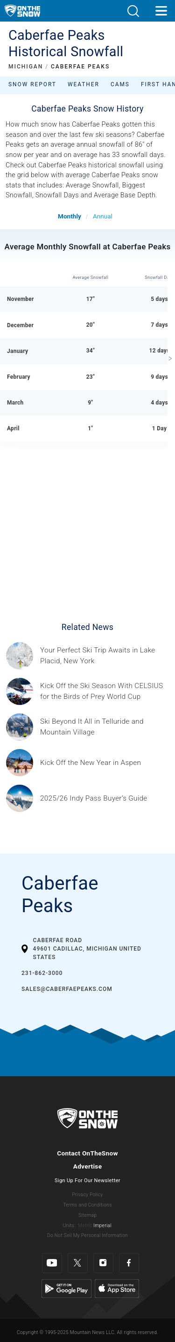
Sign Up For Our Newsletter (87, 1180)
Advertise (87, 1166)
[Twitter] (78, 1263)
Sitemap (87, 1215)
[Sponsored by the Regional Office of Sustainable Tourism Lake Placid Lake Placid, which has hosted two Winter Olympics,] (104, 656)
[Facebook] (129, 1263)
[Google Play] (66, 1288)
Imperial (102, 1225)
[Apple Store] (117, 1288)
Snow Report (32, 84)
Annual (102, 216)
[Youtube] (52, 1263)
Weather (83, 84)
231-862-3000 (42, 973)
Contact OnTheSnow (87, 1153)
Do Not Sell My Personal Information (87, 1235)
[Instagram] (103, 1263)
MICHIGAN (25, 66)
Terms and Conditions (87, 1204)
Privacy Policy (87, 1194)
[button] (133, 11)
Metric (85, 1225)
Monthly (69, 216)
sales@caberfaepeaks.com (66, 989)
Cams (120, 84)
